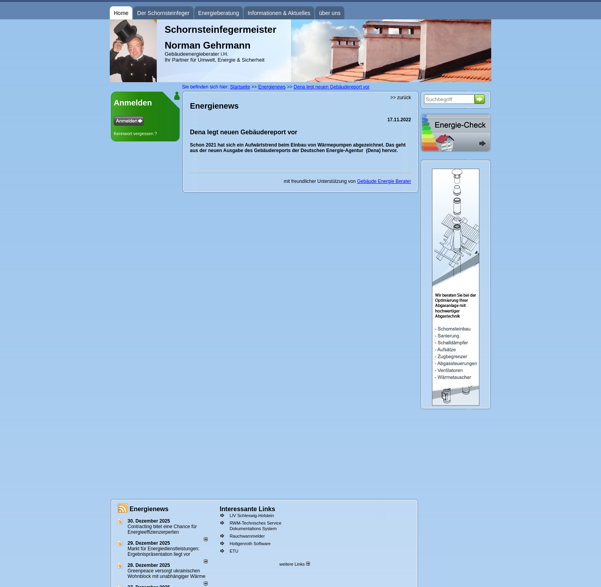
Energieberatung (218, 13)
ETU (233, 551)
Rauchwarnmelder (247, 536)
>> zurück (400, 97)
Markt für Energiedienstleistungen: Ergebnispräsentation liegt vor (163, 551)
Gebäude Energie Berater (384, 181)
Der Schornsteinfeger (163, 13)
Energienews (149, 509)
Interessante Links (247, 509)
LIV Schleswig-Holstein (251, 515)
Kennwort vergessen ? (135, 133)
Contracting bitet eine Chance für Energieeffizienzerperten (162, 529)
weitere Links (294, 564)
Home (121, 13)
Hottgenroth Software (249, 543)
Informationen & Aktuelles (279, 13)
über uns (329, 13)
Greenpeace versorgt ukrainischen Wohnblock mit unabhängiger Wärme (166, 573)
